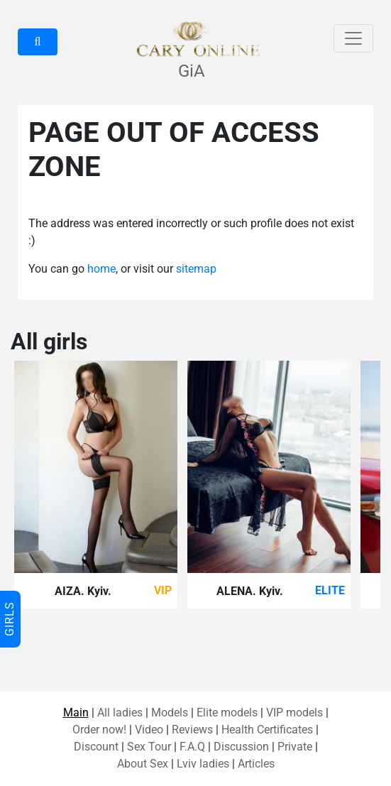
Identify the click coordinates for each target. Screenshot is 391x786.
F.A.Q (192, 746)
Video (149, 729)
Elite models (227, 712)
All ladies (120, 712)
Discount (96, 746)
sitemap (196, 268)
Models (169, 712)
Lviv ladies (203, 763)
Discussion (241, 746)
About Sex (142, 763)
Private (294, 746)
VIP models (294, 712)
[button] (37, 41)
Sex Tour (149, 746)
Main (76, 712)
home (101, 268)
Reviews (192, 729)
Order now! (99, 729)
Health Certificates (267, 729)
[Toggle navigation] (353, 38)
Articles (256, 763)
